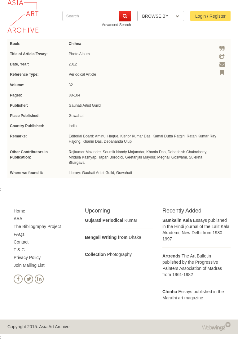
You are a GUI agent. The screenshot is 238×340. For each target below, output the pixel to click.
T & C (19, 249)
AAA (18, 218)
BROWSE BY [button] (160, 16)
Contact (21, 241)
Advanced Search (116, 25)
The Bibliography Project (37, 226)
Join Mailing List (29, 265)
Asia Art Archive (54, 326)
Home (19, 210)
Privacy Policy (27, 257)
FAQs (19, 234)
